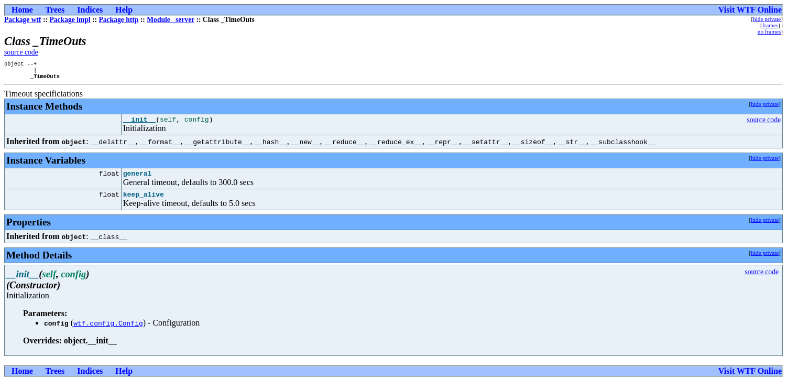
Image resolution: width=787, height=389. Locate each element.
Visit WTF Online (750, 9)
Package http (118, 20)
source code (21, 52)
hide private (767, 19)
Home (22, 9)
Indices (90, 9)
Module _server (170, 20)
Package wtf (22, 20)
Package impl (69, 20)
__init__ (139, 123)
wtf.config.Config (108, 331)
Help (124, 9)
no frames (769, 31)
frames (770, 25)
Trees (55, 9)
